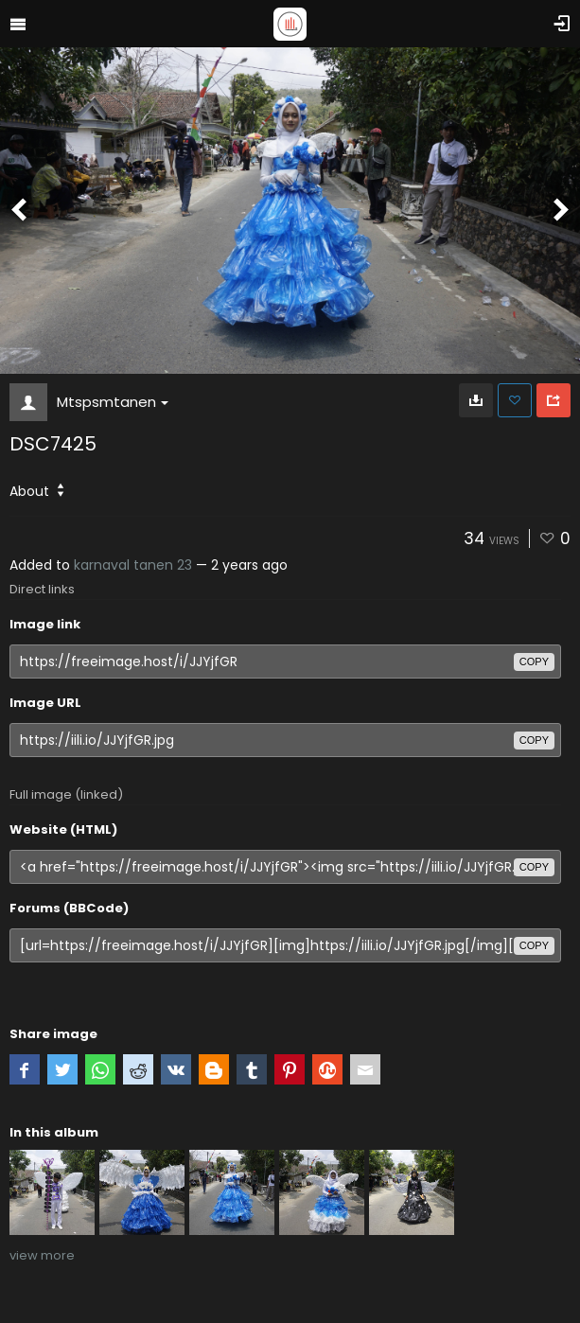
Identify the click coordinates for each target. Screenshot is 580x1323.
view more (42, 1255)
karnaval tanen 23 (133, 565)
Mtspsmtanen (112, 402)
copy (534, 661)
